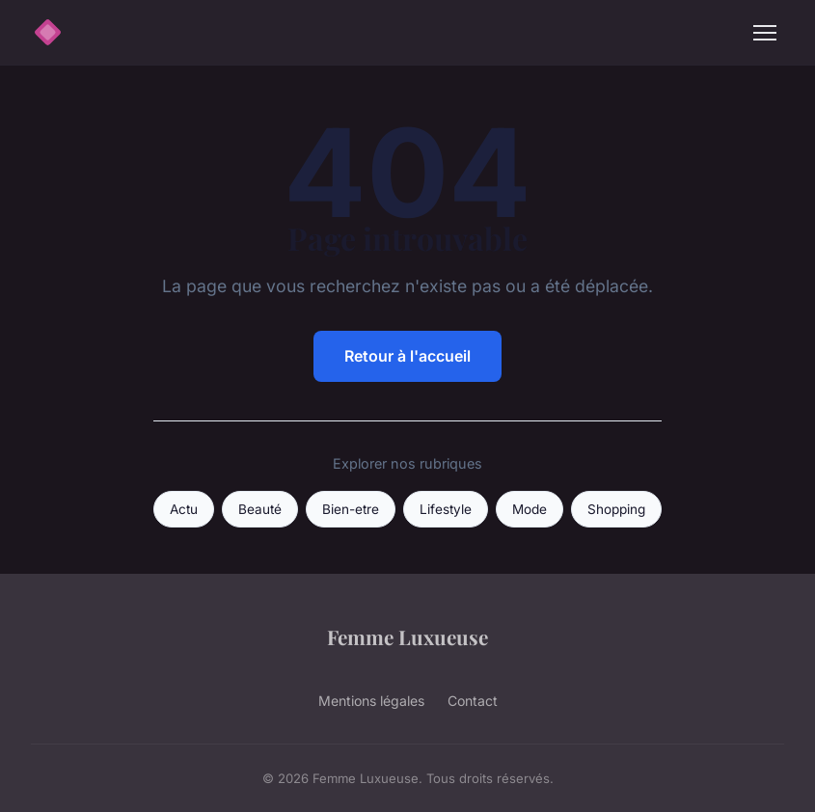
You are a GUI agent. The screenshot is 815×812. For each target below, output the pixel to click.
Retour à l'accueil (407, 355)
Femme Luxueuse (407, 636)
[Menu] (765, 32)
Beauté (260, 509)
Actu (184, 509)
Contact (473, 700)
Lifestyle (446, 509)
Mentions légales (371, 700)
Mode (529, 509)
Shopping (616, 509)
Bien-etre (350, 509)
